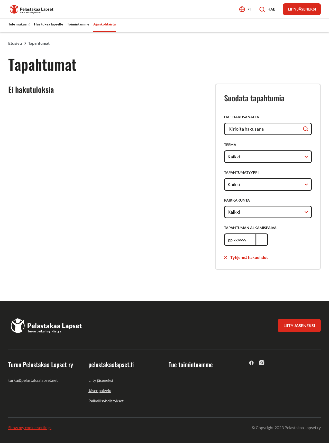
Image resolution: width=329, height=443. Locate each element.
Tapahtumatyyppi (241, 172)
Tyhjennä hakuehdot (246, 257)
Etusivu (15, 43)
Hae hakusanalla (241, 117)
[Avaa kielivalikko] (245, 9)
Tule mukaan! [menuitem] (19, 24)
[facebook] (251, 362)
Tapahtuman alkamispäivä (250, 227)
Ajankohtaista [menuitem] (104, 24)
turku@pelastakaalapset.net (33, 380)
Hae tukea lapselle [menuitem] (48, 24)
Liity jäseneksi (100, 380)
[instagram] (261, 362)
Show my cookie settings (29, 427)
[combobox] (227, 156)
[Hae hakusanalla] (268, 129)
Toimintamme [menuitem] (78, 24)
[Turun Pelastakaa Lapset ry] (32, 8)
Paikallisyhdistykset (106, 400)
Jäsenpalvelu (99, 390)
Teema (230, 144)
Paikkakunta (237, 200)
